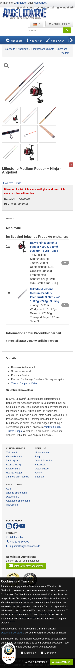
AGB (8, 488)
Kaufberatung (13, 468)
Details (10, 218)
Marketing (50, 653)
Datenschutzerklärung (12, 632)
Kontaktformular (14, 537)
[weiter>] (65, 53)
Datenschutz (12, 496)
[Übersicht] (61, 49)
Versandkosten (14, 456)
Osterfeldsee (42, 468)
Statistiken (30, 653)
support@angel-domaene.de (23, 546)
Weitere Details (11, 183)
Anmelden (21, 2)
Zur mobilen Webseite (17, 476)
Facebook (40, 464)
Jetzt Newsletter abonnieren (26, 566)
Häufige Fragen (14, 472)
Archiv (38, 472)
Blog (37, 456)
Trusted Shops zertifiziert (24, 383)
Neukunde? (40, 2)
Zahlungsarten (13, 460)
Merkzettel (45, 7)
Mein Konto (25, 7)
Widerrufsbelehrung (16, 492)
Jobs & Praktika (43, 460)
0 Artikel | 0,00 (59, 23)
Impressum (12, 504)
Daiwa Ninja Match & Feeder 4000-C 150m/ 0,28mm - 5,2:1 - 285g (44, 246)
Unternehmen (42, 452)
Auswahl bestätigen (36, 662)
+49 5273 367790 (17, 541)
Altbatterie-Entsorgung (18, 500)
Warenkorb (65, 7)
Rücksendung (13, 464)
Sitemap (39, 476)
